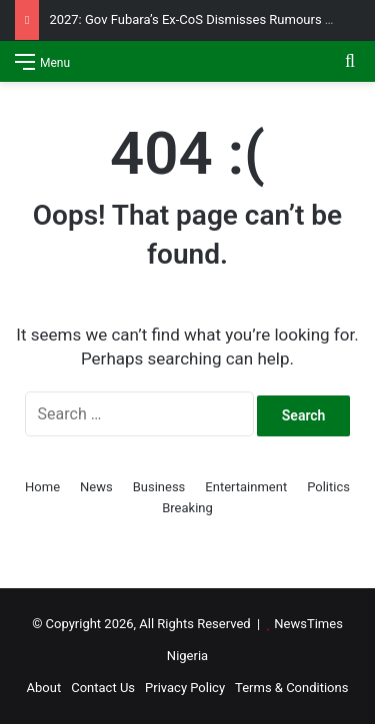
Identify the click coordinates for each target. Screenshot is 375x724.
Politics (328, 486)
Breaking (187, 507)
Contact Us (103, 687)
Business (159, 486)
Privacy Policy (185, 687)
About (44, 687)
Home (42, 486)
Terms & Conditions (291, 687)
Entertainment (246, 486)
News (96, 486)
